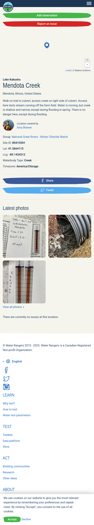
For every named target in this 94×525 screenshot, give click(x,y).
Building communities (16, 466)
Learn (8, 395)
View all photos (12, 307)
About (9, 489)
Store (6, 446)
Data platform (11, 441)
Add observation (47, 15)
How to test (10, 409)
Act (6, 458)
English (13, 361)
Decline (26, 519)
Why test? (9, 403)
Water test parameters (17, 415)
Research (8, 472)
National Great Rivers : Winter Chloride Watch (40, 137)
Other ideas (10, 478)
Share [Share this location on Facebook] (47, 180)
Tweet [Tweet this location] (47, 190)
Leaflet (68, 70)
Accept (12, 519)
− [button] (87, 65)
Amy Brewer (24, 127)
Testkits (8, 435)
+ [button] (87, 60)
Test (7, 426)
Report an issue (47, 23)
